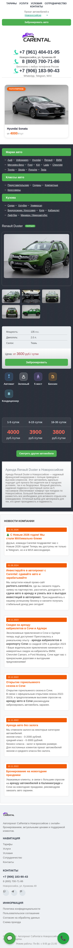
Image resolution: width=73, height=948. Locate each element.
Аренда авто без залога (22, 725)
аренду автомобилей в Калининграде (35, 783)
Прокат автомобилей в (36, 11)
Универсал (36, 205)
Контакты (36, 6)
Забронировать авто (36, 22)
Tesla (43, 169)
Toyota (11, 169)
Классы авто (15, 177)
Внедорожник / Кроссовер (21, 210)
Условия (36, 3)
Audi (10, 160)
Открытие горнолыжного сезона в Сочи (23, 684)
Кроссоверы (14, 190)
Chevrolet (57, 165)
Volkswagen (22, 160)
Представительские (18, 185)
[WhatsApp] (6, 893)
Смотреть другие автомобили (36, 453)
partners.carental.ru (19, 585)
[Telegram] (14, 893)
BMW (59, 160)
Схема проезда (12, 922)
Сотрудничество (56, 3)
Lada (46, 165)
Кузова (11, 197)
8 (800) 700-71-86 (13, 881)
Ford (30, 165)
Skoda (21, 169)
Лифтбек (12, 215)
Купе (41, 210)
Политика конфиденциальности (21, 908)
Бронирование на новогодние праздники (26, 773)
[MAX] (22, 893)
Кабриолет (53, 210)
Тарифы (11, 3)
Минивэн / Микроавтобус (34, 215)
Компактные (51, 185)
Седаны (37, 185)
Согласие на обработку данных (21, 917)
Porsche (32, 169)
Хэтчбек (22, 205)
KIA (38, 165)
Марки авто (14, 152)
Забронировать (36, 362)
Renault (48, 160)
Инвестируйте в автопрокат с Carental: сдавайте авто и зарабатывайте (26, 574)
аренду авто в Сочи (19, 701)
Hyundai (36, 160)
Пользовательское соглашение (21, 913)
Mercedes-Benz (16, 165)
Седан (11, 205)
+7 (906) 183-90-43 (15, 876)
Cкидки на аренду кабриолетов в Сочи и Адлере (26, 626)
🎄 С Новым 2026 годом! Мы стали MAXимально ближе (25, 536)
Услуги (23, 3)
